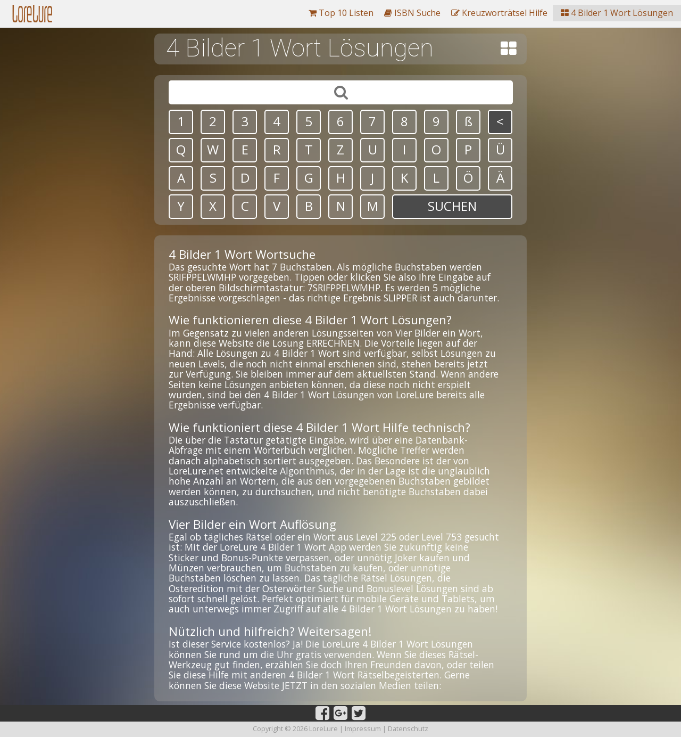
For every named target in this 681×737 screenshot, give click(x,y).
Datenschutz (408, 728)
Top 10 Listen (341, 13)
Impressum (363, 728)
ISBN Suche (412, 13)
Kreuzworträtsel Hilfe (499, 13)
